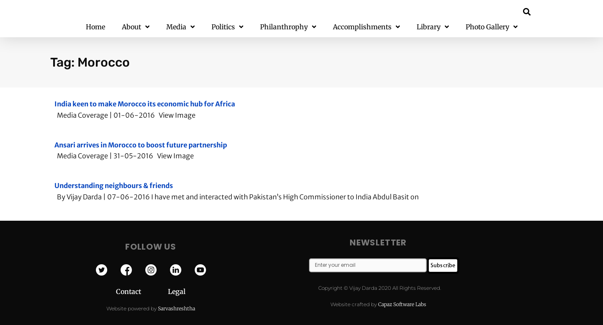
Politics (227, 27)
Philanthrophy (288, 27)
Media (180, 27)
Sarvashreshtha (176, 308)
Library (433, 27)
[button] (527, 11)
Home (95, 27)
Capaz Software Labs (402, 304)
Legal (177, 291)
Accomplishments (366, 27)
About (135, 27)
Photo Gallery (492, 27)
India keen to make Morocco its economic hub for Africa (144, 104)
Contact (142, 291)
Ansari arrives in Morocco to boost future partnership (140, 145)
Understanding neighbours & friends (113, 185)
